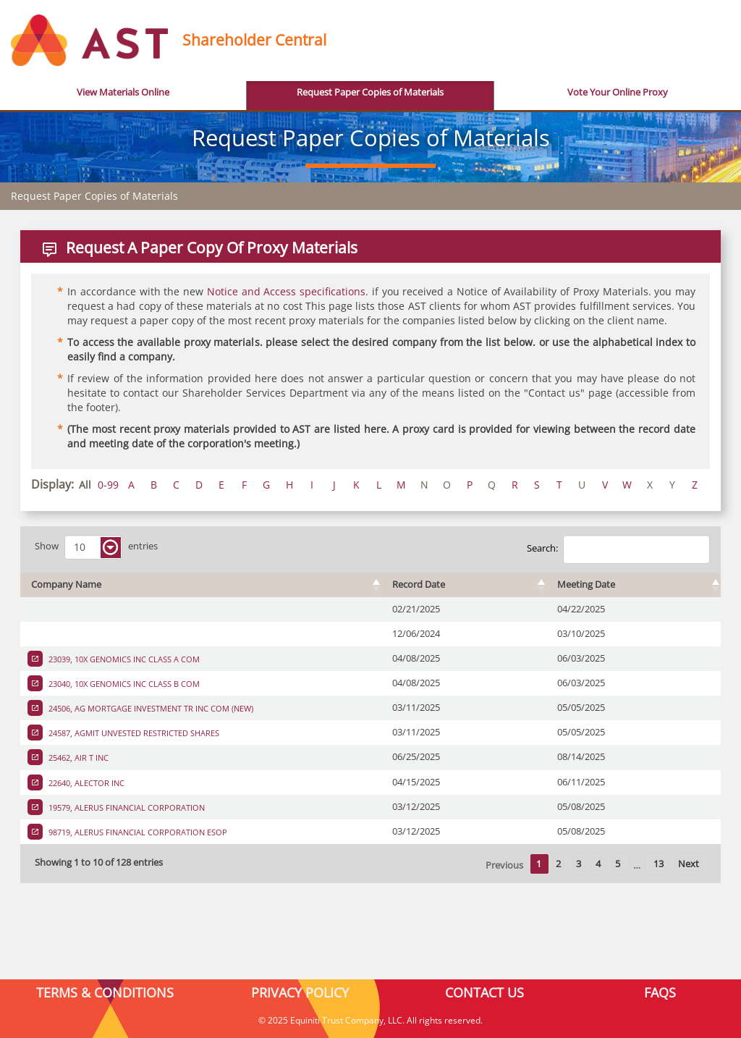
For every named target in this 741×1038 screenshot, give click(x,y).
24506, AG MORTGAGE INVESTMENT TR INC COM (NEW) (149, 708)
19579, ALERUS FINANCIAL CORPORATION (125, 807)
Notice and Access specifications (286, 291)
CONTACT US (484, 992)
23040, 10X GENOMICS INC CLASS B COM (123, 683)
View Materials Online (123, 92)
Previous (504, 865)
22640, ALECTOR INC (85, 782)
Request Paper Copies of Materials (370, 92)
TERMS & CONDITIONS (105, 992)
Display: (52, 484)
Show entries (96, 547)
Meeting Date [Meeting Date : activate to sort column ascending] (586, 584)
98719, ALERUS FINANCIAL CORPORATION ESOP (136, 832)
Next (688, 864)
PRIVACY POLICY (300, 992)
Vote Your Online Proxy (617, 92)
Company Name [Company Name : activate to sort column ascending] (66, 584)
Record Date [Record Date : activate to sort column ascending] (418, 584)
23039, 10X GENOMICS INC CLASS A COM (123, 659)
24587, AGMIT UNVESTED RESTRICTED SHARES (132, 732)
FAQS (660, 992)
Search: (618, 549)
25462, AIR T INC (77, 757)
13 (658, 864)
